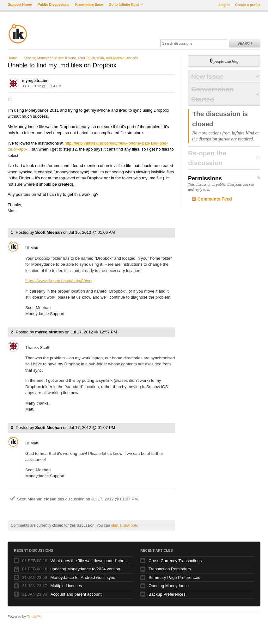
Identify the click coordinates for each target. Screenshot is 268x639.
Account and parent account (76, 594)
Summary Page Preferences (174, 577)
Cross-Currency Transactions (175, 560)
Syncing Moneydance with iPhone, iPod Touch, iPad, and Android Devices (81, 58)
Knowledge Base (89, 4)
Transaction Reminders (170, 569)
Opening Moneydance (169, 585)
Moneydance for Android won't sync (83, 577)
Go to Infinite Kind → (126, 4)
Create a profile (247, 5)
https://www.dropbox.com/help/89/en (58, 280)
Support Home (20, 4)
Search (244, 43)
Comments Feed (215, 199)
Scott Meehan (48, 232)
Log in (224, 5)
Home (12, 58)
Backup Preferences (167, 594)
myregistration (35, 80)
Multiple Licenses (66, 585)
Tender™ (34, 616)
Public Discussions (54, 4)
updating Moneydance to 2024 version (85, 569)
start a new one (124, 525)
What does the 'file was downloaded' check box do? (90, 560)
